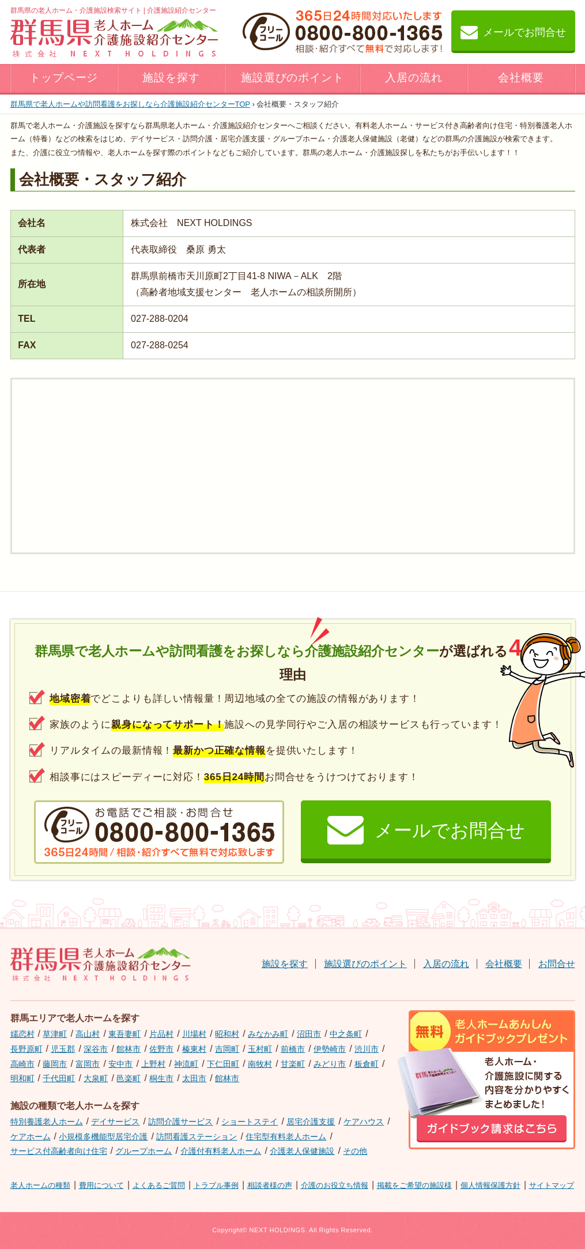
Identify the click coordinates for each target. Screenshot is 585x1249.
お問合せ (556, 964)
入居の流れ (414, 78)
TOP (130, 104)
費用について (101, 1185)
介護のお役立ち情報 (334, 1185)
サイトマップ (551, 1185)
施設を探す (171, 78)
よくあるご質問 (159, 1185)
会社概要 (521, 78)
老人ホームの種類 (40, 1185)
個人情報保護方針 (490, 1185)
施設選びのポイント (293, 78)
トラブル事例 (216, 1185)
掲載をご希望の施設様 (414, 1185)
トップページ (64, 78)
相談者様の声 (269, 1185)
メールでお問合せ (513, 31)
